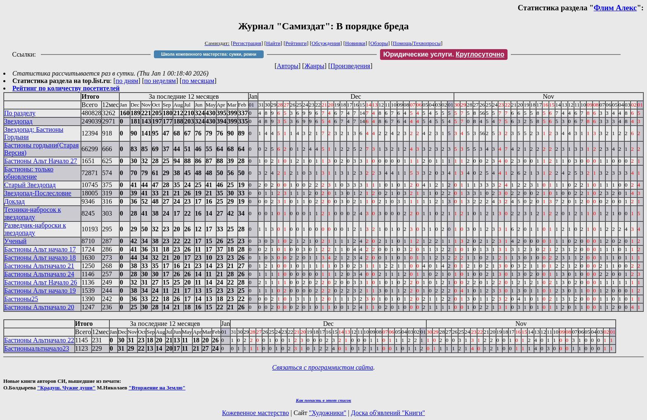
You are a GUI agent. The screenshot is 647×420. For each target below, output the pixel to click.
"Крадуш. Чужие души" (66, 387)
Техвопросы (427, 43)
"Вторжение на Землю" (156, 387)
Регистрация (247, 43)
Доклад (14, 201)
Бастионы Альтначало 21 (39, 265)
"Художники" (327, 412)
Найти (273, 43)
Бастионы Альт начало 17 (40, 249)
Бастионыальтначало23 (36, 348)
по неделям (160, 80)
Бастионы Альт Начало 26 (40, 282)
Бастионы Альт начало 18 (40, 257)
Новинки (355, 43)
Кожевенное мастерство (255, 412)
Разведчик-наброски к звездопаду (35, 229)
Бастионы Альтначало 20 (39, 307)
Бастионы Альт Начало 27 (40, 160)
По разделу (19, 112)
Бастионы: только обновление (29, 173)
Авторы (287, 65)
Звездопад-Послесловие (37, 193)
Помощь (402, 43)
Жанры (314, 65)
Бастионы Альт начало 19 (40, 290)
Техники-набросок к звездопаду (32, 213)
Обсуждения (326, 43)
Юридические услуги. (444, 54)
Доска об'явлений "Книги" (388, 412)
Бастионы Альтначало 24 (39, 274)
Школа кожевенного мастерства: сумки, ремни (208, 54)
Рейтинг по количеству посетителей (66, 88)
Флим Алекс (615, 7)
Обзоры (379, 43)
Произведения (351, 65)
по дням (127, 80)
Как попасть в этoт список (323, 400)
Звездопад (18, 121)
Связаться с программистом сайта (322, 367)
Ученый (15, 240)
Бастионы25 (21, 298)
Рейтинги (296, 43)
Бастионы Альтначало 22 (39, 340)
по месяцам (198, 80)
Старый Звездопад (30, 184)
